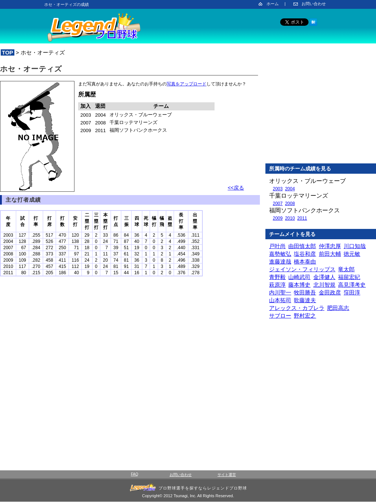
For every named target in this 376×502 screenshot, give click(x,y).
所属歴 (87, 94)
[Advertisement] (320, 110)
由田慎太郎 (302, 246)
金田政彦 (330, 292)
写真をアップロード (186, 83)
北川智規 (324, 285)
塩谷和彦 (305, 254)
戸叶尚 (277, 246)
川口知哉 (355, 246)
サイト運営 (226, 475)
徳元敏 (352, 254)
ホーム (273, 3)
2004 (290, 188)
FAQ (134, 474)
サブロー (280, 315)
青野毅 (277, 277)
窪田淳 (352, 292)
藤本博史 (299, 285)
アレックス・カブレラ (296, 308)
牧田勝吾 (305, 292)
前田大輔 (330, 254)
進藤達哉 (280, 261)
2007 (278, 203)
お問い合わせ (314, 3)
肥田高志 (338, 308)
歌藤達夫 (305, 300)
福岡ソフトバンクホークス (304, 210)
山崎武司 (299, 277)
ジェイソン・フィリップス (302, 269)
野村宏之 (305, 315)
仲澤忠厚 (330, 246)
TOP (7, 52)
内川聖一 (280, 292)
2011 (302, 218)
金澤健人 (324, 277)
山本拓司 (280, 300)
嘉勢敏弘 (280, 254)
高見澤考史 (352, 285)
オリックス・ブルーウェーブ (307, 181)
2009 (278, 218)
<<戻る (236, 188)
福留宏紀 (349, 277)
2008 (290, 203)
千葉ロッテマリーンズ (298, 195)
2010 (290, 218)
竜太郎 (346, 269)
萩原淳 (277, 285)
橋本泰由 (305, 261)
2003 (278, 188)
